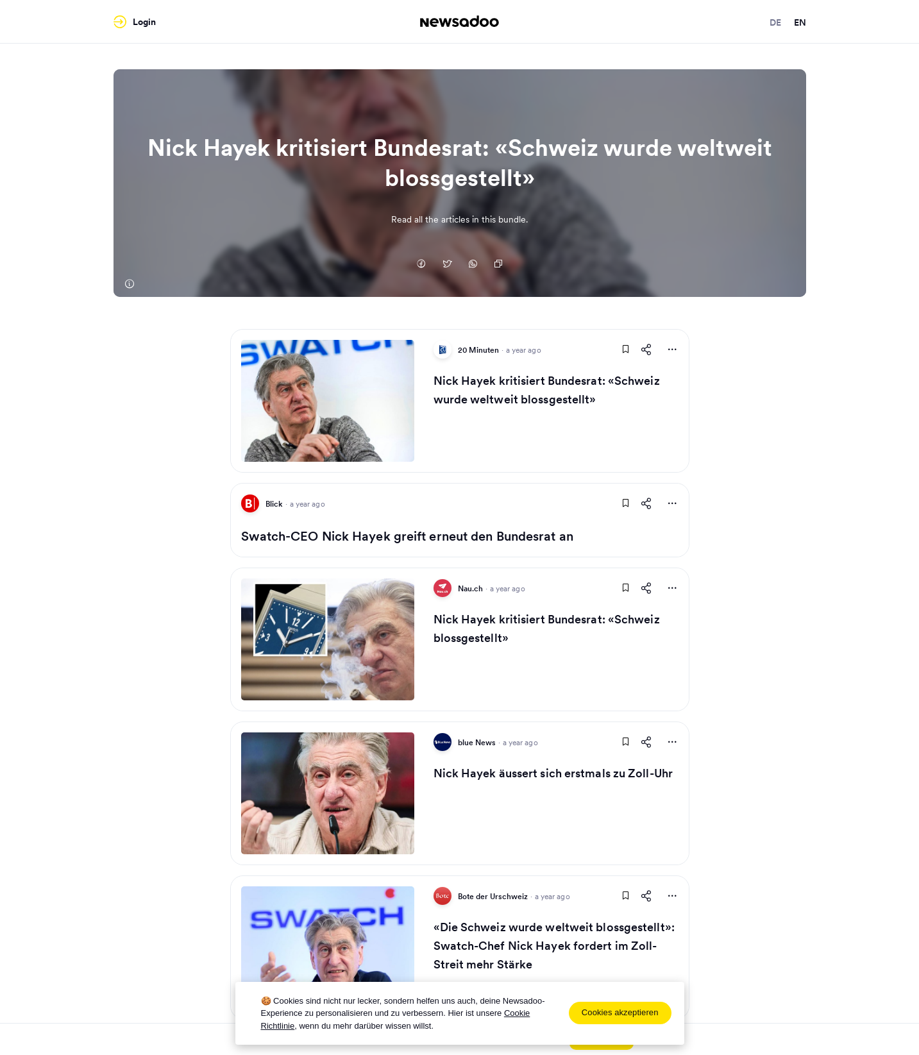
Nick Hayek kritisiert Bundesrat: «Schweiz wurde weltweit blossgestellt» (547, 390)
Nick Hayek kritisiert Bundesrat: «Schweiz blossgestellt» (547, 628)
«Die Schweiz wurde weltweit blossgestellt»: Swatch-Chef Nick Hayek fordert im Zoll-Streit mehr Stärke (554, 946)
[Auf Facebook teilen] (421, 264)
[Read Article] (327, 401)
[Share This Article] (646, 349)
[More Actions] (672, 349)
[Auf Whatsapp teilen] (473, 264)
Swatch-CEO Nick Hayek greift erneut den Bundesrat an (407, 536)
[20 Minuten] (129, 284)
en (800, 22)
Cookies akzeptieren (620, 1012)
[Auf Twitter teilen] (447, 264)
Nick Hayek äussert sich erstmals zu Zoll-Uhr (553, 773)
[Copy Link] (498, 264)
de (775, 22)
